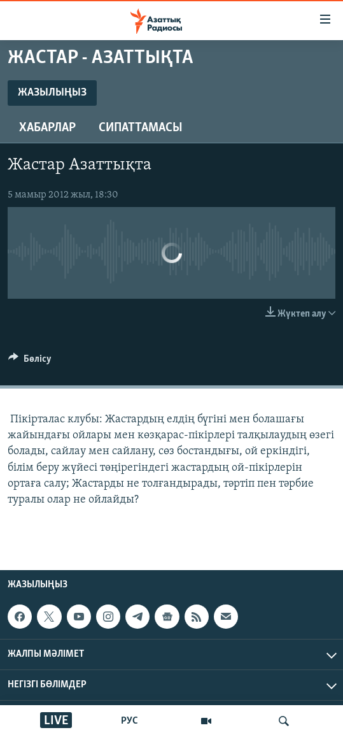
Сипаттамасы (141, 128)
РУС (129, 721)
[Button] (30, 362)
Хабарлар (47, 128)
